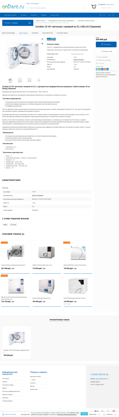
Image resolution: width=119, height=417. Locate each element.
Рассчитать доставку (103, 60)
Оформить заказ (106, 7)
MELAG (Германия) (79, 59)
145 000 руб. (78, 302)
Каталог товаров (18, 23)
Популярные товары (8, 383)
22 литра (13, 222)
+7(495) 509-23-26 (99, 372)
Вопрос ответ (55, 15)
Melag (5, 222)
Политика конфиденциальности (11, 389)
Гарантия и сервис (7, 392)
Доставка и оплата (10, 15)
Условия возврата (7, 399)
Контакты (34, 15)
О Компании (5, 376)
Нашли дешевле (102, 57)
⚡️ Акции (23, 15)
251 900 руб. (15, 269)
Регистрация (35, 3)
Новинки (4, 379)
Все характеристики (77, 54)
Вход (28, 3)
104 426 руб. (46, 302)
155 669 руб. (78, 269)
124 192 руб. (15, 302)
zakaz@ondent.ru (101, 377)
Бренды (43, 15)
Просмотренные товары (59, 318)
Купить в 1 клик (106, 51)
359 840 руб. (8, 353)
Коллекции (5, 395)
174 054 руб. (46, 269)
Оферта (4, 386)
